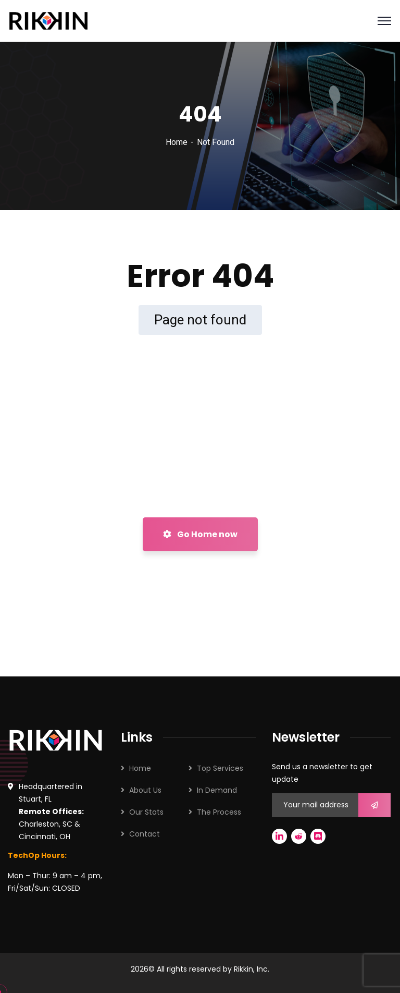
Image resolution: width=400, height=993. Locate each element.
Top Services (220, 768)
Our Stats (146, 812)
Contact (144, 834)
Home (177, 142)
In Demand (217, 790)
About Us (145, 790)
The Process (219, 812)
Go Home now (200, 534)
